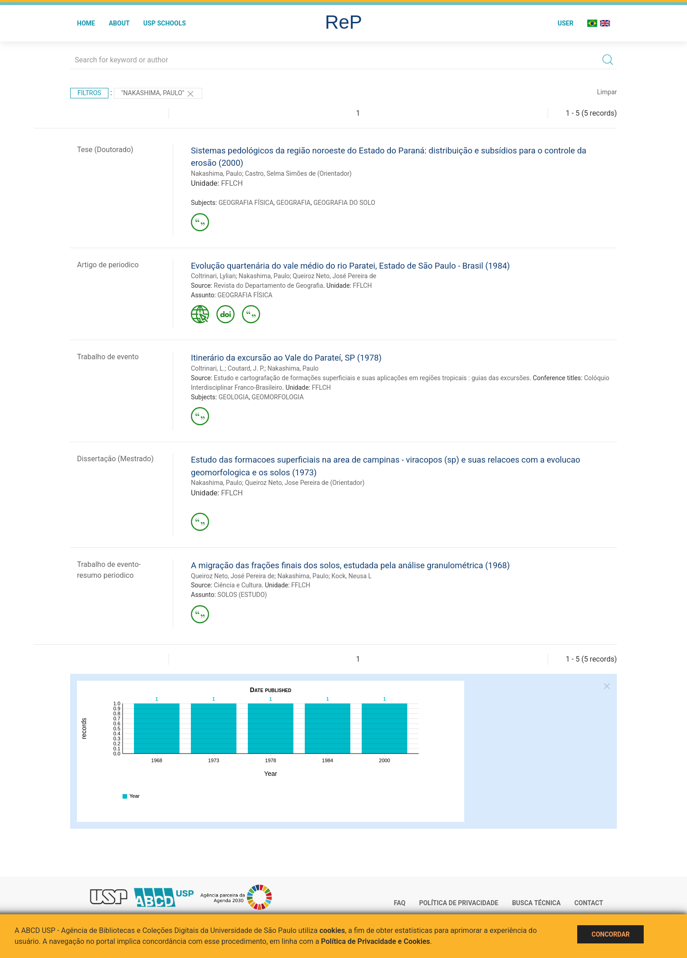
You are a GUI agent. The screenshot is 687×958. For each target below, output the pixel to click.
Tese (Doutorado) (105, 149)
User (566, 23)
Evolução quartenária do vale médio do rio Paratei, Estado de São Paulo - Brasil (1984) (350, 265)
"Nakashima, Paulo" (158, 93)
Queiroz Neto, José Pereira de (334, 276)
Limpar (607, 92)
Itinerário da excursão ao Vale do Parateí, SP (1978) (286, 357)
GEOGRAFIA (294, 202)
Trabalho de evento (107, 356)
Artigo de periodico (107, 264)
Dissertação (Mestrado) (115, 458)
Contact (588, 903)
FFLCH (232, 183)
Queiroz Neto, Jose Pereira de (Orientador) (304, 482)
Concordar (610, 934)
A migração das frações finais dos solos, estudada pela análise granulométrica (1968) (350, 565)
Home (86, 23)
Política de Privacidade (458, 903)
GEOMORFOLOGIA (277, 397)
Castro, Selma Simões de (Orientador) (298, 173)
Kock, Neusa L (352, 576)
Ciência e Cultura (237, 585)
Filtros (89, 93)
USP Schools (165, 23)
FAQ (399, 903)
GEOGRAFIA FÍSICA (246, 202)
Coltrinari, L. (208, 368)
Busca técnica (536, 903)
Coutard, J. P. (246, 368)
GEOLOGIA (234, 397)
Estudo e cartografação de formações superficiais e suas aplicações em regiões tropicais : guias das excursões (371, 378)
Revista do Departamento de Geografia (268, 285)
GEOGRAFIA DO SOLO (344, 202)
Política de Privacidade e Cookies (376, 941)
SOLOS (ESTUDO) (242, 594)
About (119, 23)
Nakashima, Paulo (216, 173)
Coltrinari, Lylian (213, 276)
